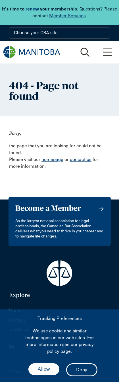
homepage (52, 159)
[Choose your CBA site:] (59, 33)
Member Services (67, 15)
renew (32, 9)
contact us (80, 159)
